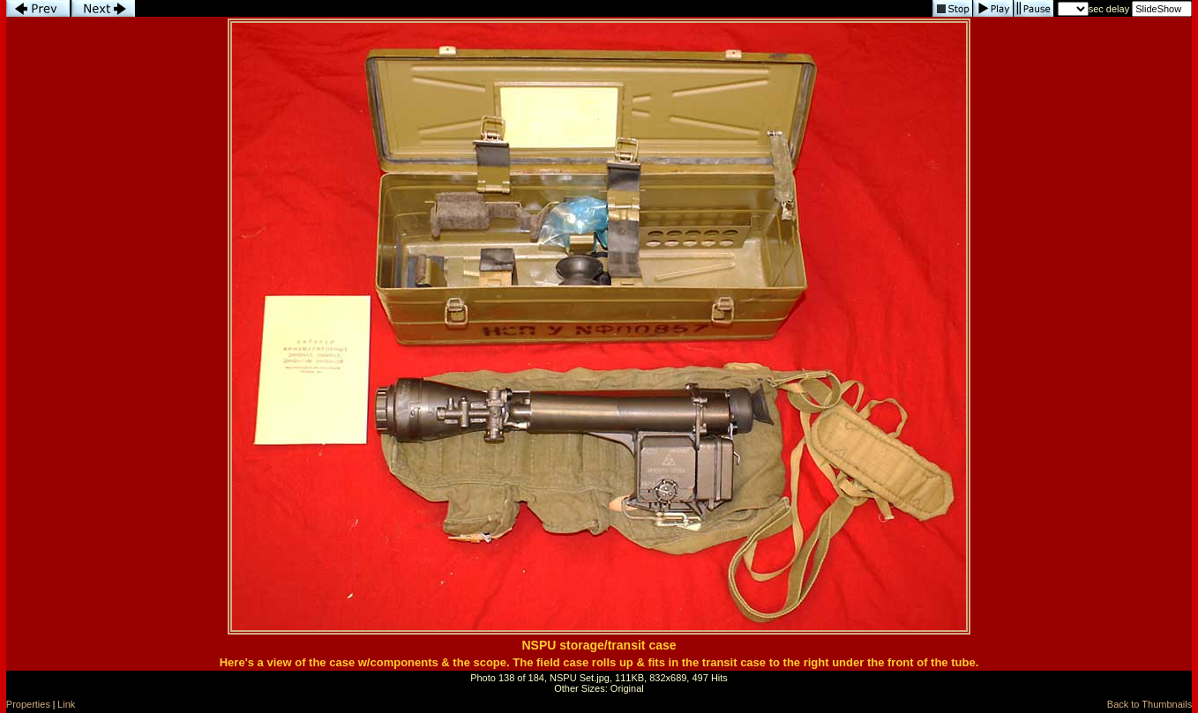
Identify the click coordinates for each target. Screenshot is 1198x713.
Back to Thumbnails (1149, 704)
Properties (28, 704)
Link (66, 704)
